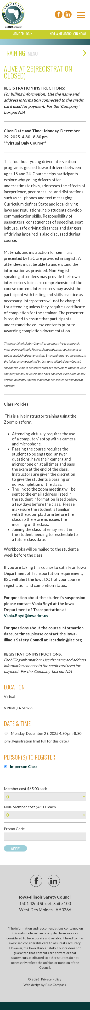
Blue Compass (55, 985)
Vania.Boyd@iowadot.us (26, 615)
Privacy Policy (51, 979)
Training (21, 53)
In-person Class (24, 766)
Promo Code (14, 829)
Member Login (22, 33)
